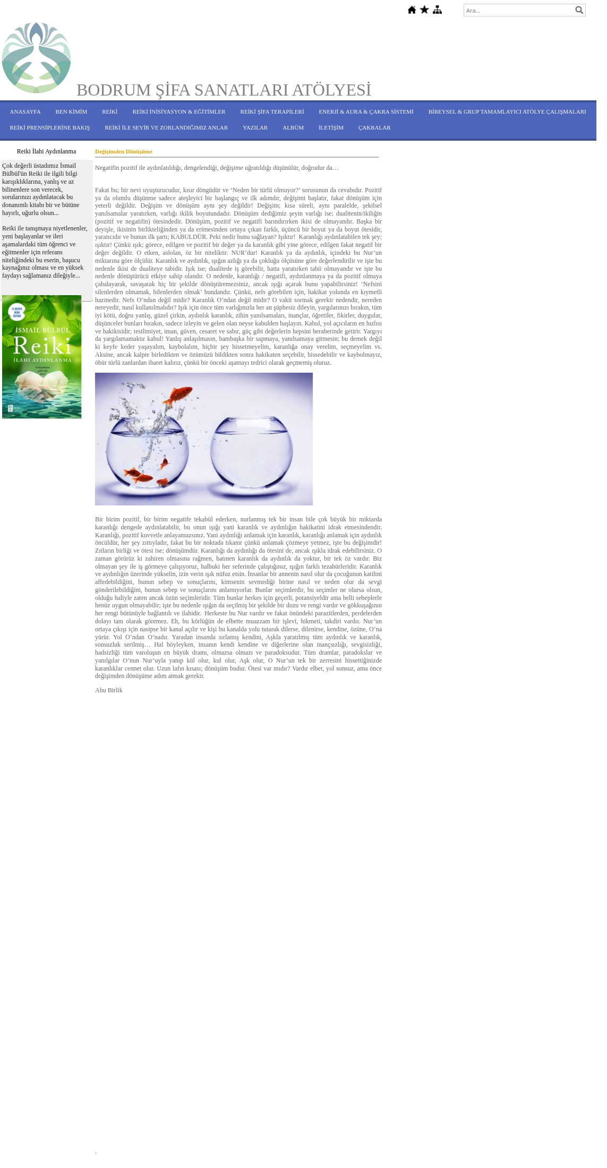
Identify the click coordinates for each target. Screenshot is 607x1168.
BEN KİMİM (72, 111)
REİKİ (109, 111)
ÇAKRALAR (374, 127)
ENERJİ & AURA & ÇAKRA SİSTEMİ (366, 111)
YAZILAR (255, 127)
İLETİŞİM (331, 127)
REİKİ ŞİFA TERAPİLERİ (272, 111)
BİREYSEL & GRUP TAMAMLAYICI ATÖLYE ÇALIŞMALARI (507, 111)
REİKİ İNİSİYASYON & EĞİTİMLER (179, 111)
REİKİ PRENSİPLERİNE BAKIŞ (50, 127)
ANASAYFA (25, 111)
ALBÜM (293, 127)
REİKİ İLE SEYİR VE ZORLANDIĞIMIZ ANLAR (166, 127)
